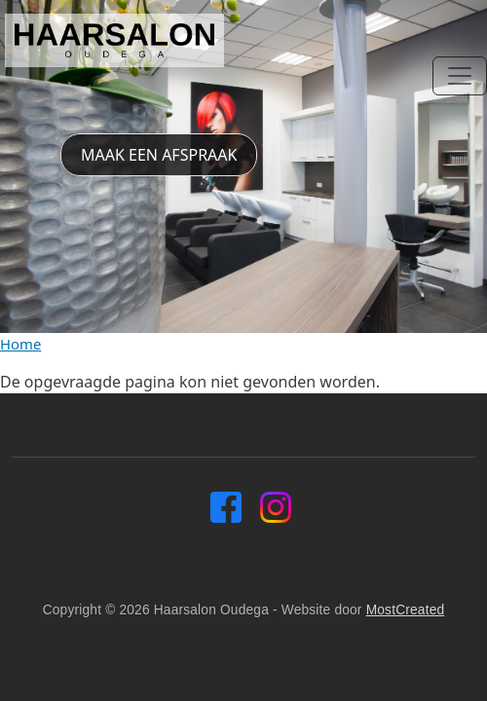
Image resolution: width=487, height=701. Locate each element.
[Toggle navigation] (459, 75)
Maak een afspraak (159, 155)
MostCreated (405, 610)
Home (20, 343)
